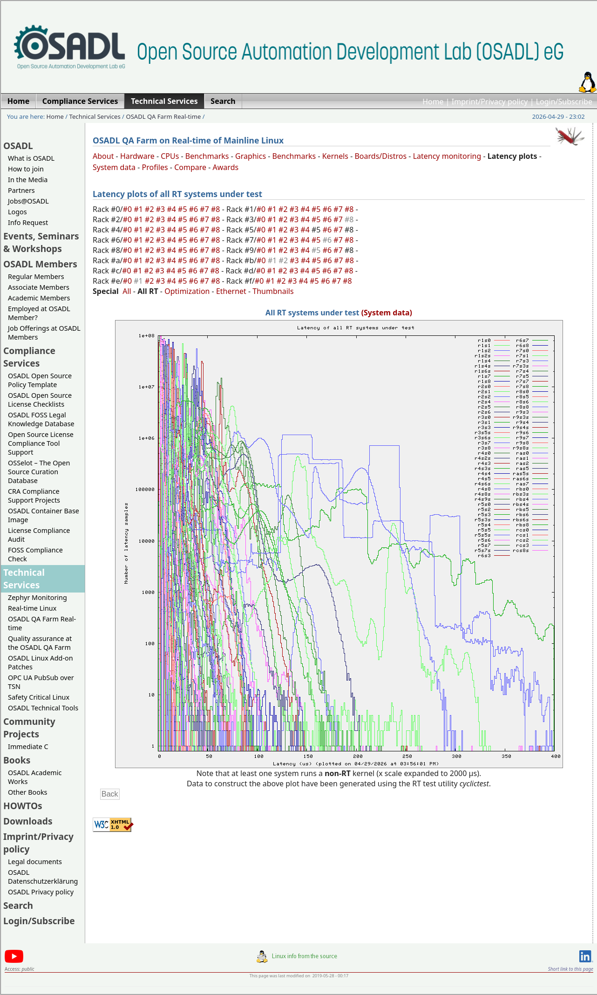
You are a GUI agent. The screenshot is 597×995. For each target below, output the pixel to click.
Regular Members (36, 276)
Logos (17, 211)
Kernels (335, 156)
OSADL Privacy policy (41, 891)
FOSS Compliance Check (35, 554)
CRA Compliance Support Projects (34, 495)
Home (433, 101)
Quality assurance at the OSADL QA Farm (40, 643)
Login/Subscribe (564, 101)
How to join (26, 168)
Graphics (250, 156)
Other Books (27, 792)
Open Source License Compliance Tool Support (41, 443)
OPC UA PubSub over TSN (41, 682)
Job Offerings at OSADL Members (44, 332)
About (103, 156)
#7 (205, 209)
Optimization (187, 291)
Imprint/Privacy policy (490, 101)
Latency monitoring (447, 156)
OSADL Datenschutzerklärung (43, 877)
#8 (216, 209)
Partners (21, 190)
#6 (194, 209)
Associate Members (38, 287)
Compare (190, 167)
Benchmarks (207, 156)
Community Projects (29, 727)
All (126, 291)
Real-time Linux (32, 608)
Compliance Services (29, 356)
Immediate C (28, 746)
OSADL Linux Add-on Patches (40, 662)
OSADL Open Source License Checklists (40, 400)
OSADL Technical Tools (43, 707)
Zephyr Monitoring (37, 597)
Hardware (137, 156)
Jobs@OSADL (28, 201)
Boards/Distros (380, 156)
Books (16, 760)
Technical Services (95, 116)
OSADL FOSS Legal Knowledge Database (41, 419)
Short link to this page (570, 969)
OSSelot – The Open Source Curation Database (39, 471)
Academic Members (39, 297)
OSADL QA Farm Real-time (163, 116)
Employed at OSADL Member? (39, 313)
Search (18, 905)
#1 (139, 209)
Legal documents (35, 861)
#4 (172, 209)
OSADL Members (40, 264)
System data (114, 167)
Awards (226, 167)
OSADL (18, 145)
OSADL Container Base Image (43, 515)
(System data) (386, 312)
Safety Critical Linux (38, 697)
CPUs (170, 156)
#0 (128, 209)
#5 (183, 209)
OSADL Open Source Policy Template (40, 380)
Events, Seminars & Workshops (41, 242)
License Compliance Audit (39, 535)
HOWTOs (22, 805)
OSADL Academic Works (34, 777)
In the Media (27, 179)
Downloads (28, 821)
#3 (161, 209)
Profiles (155, 167)
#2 (150, 209)
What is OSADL (31, 158)
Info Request (28, 222)
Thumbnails (272, 291)
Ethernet (231, 291)
